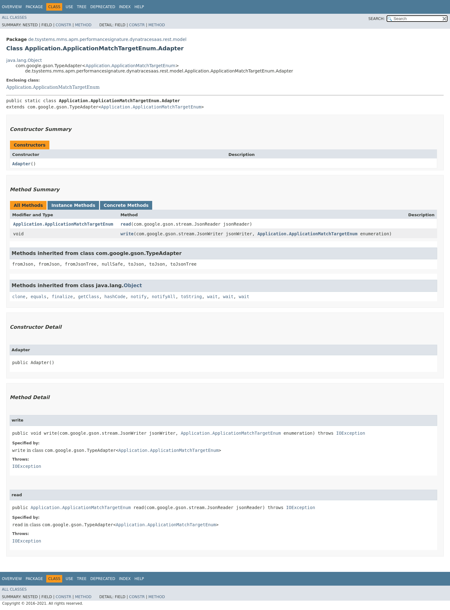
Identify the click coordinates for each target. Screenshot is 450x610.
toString (191, 296)
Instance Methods (73, 205)
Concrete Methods (126, 205)
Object (133, 285)
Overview (12, 7)
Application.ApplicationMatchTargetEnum (130, 65)
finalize (62, 296)
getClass (88, 296)
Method (83, 25)
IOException (350, 433)
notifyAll (164, 296)
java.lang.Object (24, 60)
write (126, 233)
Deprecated (102, 7)
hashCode (114, 296)
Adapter (21, 163)
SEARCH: (376, 19)
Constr (63, 25)
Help (139, 7)
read (125, 224)
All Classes (14, 17)
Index (125, 7)
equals (39, 296)
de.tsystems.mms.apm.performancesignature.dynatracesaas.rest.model (107, 39)
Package (34, 7)
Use (69, 7)
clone (18, 296)
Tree (82, 7)
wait (212, 296)
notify (139, 296)
